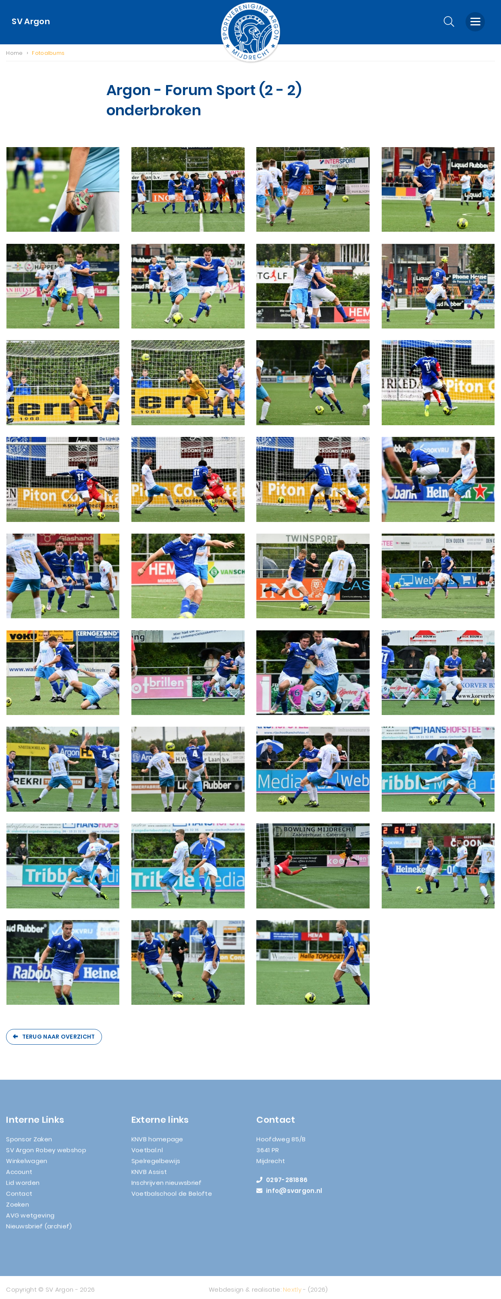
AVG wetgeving (30, 1219)
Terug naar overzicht (58, 1037)
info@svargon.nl (289, 1194)
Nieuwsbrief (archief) (39, 1230)
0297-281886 (282, 1183)
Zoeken (17, 1208)
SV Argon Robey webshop (46, 1153)
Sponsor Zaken (29, 1143)
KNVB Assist (149, 1175)
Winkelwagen (26, 1164)
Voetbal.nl (147, 1153)
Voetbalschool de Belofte (171, 1197)
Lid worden (22, 1186)
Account (19, 1175)
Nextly (292, 1293)
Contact (19, 1197)
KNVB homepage (157, 1143)
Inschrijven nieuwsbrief (166, 1186)
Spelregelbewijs (156, 1164)
